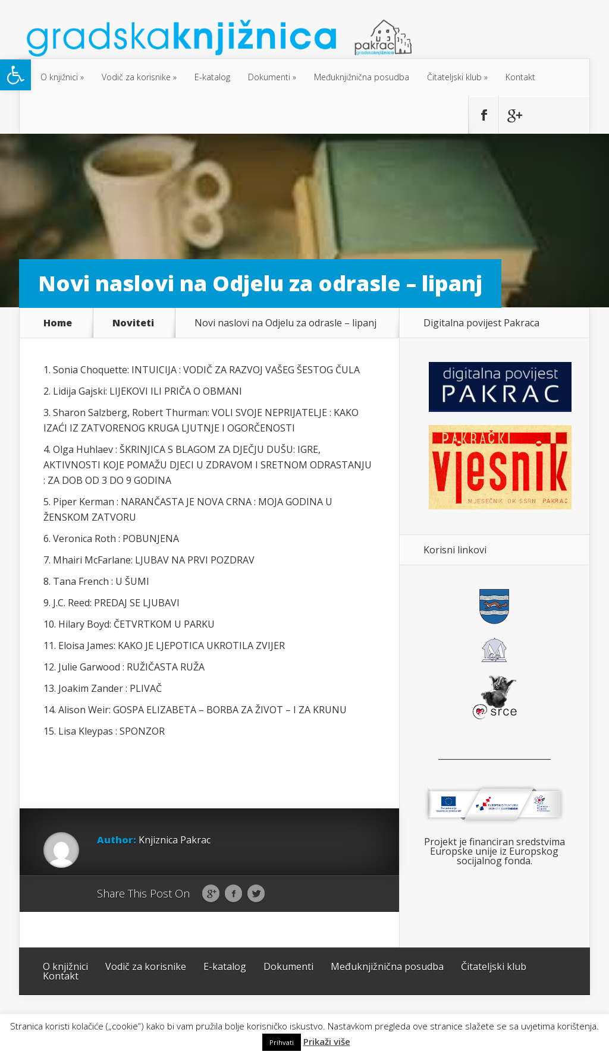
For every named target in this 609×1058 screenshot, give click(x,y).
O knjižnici (59, 77)
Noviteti (133, 323)
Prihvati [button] (281, 1042)
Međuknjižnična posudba (361, 77)
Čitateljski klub (454, 77)
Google (211, 893)
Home (57, 323)
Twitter (256, 893)
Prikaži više (326, 1041)
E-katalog (212, 77)
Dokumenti (269, 77)
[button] (15, 74)
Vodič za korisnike (136, 77)
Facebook (233, 893)
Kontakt (520, 77)
